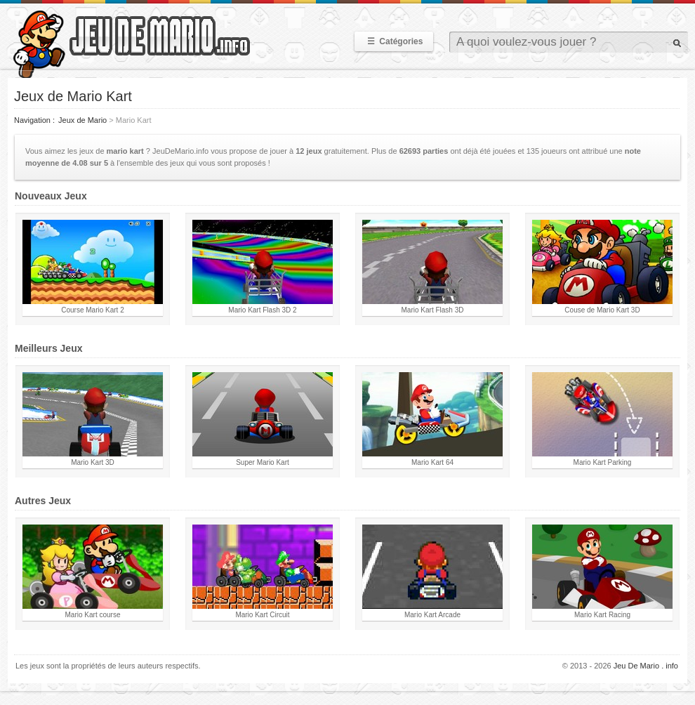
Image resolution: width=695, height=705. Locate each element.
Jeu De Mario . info (646, 665)
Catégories (394, 41)
